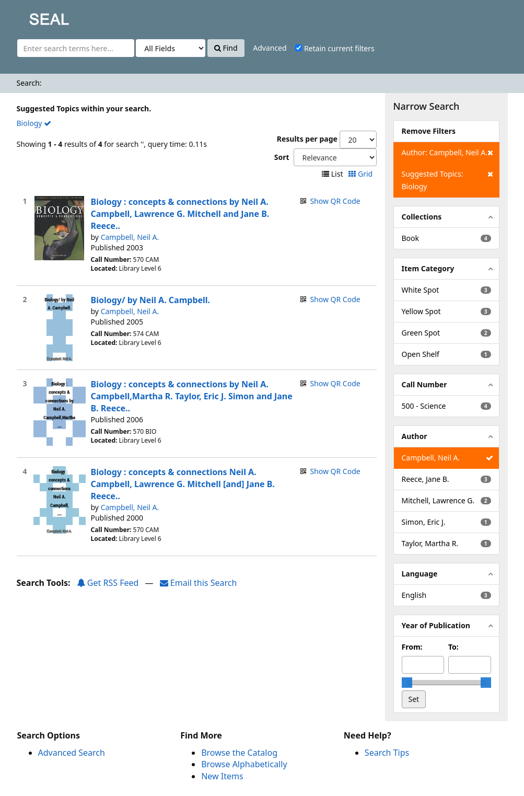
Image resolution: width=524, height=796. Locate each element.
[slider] (407, 682)
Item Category (428, 268)
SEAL (28, 16)
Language (420, 574)
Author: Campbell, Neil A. (448, 152)
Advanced (269, 48)
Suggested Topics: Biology (448, 179)
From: (412, 647)
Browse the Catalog (239, 752)
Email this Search (198, 583)
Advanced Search (71, 752)
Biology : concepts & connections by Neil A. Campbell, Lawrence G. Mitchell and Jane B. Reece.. (180, 214)
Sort (281, 157)
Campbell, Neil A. (130, 237)
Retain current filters (334, 48)
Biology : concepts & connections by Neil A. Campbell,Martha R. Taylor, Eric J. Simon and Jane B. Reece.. (192, 396)
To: (453, 647)
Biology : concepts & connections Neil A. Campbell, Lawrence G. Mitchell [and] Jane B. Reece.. (183, 484)
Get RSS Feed (108, 583)
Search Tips (387, 752)
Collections (422, 217)
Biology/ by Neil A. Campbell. (151, 300)
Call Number (424, 384)
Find (226, 48)
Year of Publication (436, 625)
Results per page (307, 139)
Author (414, 436)
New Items (222, 776)
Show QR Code (335, 201)
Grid (361, 174)
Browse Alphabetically (244, 764)
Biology (34, 123)
